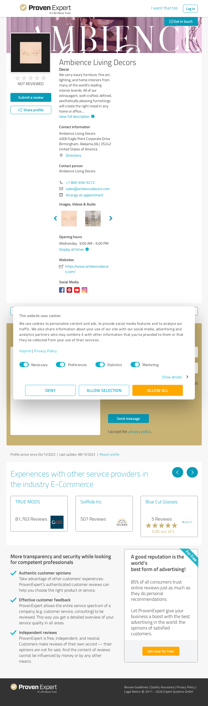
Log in (190, 8)
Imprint (31, 350)
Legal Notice (132, 691)
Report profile (109, 454)
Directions (73, 155)
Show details (166, 376)
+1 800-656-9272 (80, 182)
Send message (128, 418)
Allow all (157, 390)
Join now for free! (161, 651)
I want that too (164, 8)
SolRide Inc (91, 501)
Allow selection (104, 390)
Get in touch (181, 21)
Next (111, 218)
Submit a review (30, 97)
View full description (76, 116)
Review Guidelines (136, 687)
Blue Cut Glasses (162, 501)
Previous (55, 218)
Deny (50, 390)
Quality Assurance (162, 687)
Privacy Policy (51, 350)
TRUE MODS (27, 501)
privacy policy (139, 431)
